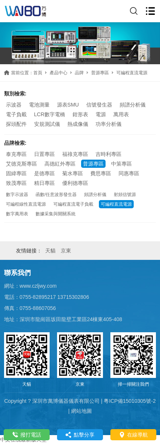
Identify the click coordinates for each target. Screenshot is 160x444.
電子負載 (16, 114)
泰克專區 (16, 154)
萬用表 (121, 114)
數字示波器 (17, 194)
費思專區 (100, 173)
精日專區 (44, 183)
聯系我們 (17, 273)
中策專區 (121, 164)
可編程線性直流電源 (26, 204)
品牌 (79, 72)
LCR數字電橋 (49, 114)
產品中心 (58, 72)
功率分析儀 (108, 124)
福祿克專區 (75, 154)
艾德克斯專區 (21, 164)
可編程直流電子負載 (73, 204)
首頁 (37, 72)
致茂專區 (16, 183)
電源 (101, 114)
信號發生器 (99, 105)
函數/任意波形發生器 (56, 194)
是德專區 (44, 173)
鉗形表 (80, 114)
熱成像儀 (77, 124)
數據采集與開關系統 (56, 213)
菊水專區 (72, 173)
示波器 (13, 105)
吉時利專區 (108, 154)
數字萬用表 (17, 213)
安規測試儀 (47, 124)
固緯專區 (16, 173)
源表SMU (68, 105)
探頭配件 (16, 124)
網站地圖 (81, 411)
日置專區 (44, 154)
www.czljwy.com (38, 286)
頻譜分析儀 (133, 105)
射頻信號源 (125, 194)
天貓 (50, 251)
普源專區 (100, 72)
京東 (66, 251)
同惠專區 (129, 173)
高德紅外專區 (60, 164)
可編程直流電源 (116, 204)
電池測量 (39, 105)
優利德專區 (75, 183)
